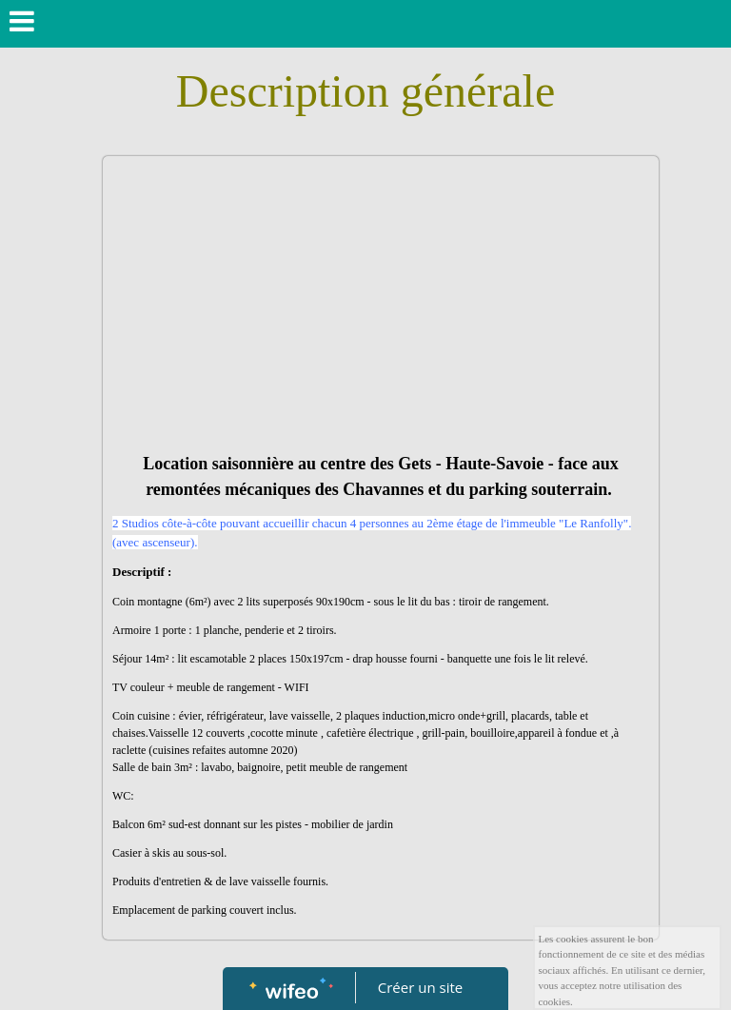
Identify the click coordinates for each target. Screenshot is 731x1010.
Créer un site (420, 987)
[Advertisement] (380, 308)
